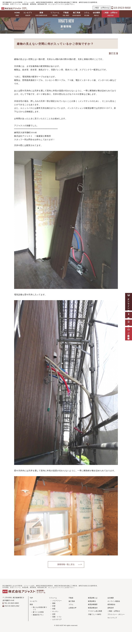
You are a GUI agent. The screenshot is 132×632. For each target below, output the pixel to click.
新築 (41, 14)
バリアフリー (57, 601)
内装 (53, 609)
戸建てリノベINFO (94, 614)
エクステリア (57, 619)
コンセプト (27, 14)
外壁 (53, 606)
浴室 (53, 614)
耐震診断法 (92, 601)
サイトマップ (112, 618)
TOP (31, 598)
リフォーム (54, 14)
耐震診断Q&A (93, 608)
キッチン (55, 611)
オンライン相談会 (113, 601)
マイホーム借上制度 (95, 611)
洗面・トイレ (57, 617)
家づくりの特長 (38, 612)
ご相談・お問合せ (110, 14)
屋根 (53, 603)
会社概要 (96, 14)
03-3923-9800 (121, 7)
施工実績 (76, 14)
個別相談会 (111, 604)
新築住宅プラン (38, 615)
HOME (17, 14)
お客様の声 (72, 608)
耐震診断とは (92, 598)
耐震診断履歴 (92, 604)
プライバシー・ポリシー (116, 614)
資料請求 (110, 608)
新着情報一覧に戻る (66, 564)
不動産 (66, 14)
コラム (86, 14)
